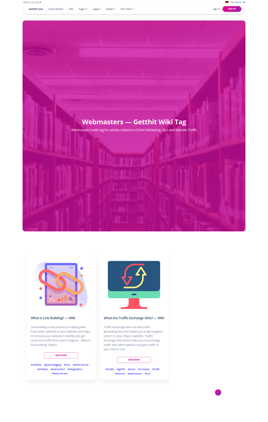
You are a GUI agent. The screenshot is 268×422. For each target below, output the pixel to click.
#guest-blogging (52, 364)
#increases (143, 369)
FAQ (71, 9)
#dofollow (42, 369)
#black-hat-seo (60, 373)
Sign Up (232, 8)
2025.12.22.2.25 (32, 2)
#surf (147, 373)
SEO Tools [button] (127, 9)
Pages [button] (83, 9)
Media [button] (110, 9)
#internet (120, 373)
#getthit (121, 369)
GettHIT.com (36, 9)
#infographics (75, 369)
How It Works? (55, 9)
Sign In (216, 9)
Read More (61, 355)
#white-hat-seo (81, 364)
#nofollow (36, 364)
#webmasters (58, 369)
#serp (67, 364)
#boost (131, 369)
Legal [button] (97, 9)
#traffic (156, 369)
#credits (110, 369)
